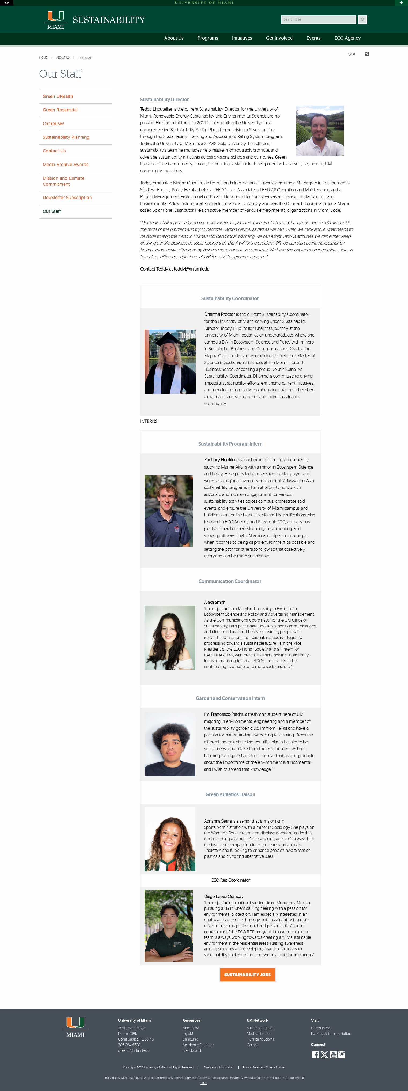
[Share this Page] (364, 54)
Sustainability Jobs (247, 975)
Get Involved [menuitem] (279, 38)
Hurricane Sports (260, 1039)
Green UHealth (58, 96)
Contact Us (54, 151)
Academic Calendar (198, 1045)
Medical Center (259, 1034)
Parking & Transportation (331, 1034)
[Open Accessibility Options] (6, 3)
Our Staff (86, 57)
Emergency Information (218, 1067)
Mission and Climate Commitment (63, 181)
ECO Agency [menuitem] (348, 38)
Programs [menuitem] (208, 38)
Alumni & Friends (260, 1028)
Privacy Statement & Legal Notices (264, 1067)
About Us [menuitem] (174, 38)
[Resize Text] (352, 54)
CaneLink (190, 1039)
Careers (253, 1045)
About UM (191, 1028)
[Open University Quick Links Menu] (401, 3)
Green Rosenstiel (60, 110)
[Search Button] (362, 19)
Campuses (53, 124)
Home (43, 57)
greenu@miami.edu (134, 1051)
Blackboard (192, 1051)
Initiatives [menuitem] (242, 38)
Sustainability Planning (66, 137)
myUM (188, 1034)
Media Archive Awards (65, 165)
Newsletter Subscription (67, 198)
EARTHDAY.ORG (218, 655)
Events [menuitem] (314, 38)
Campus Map (321, 1028)
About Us (63, 57)
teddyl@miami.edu (192, 269)
